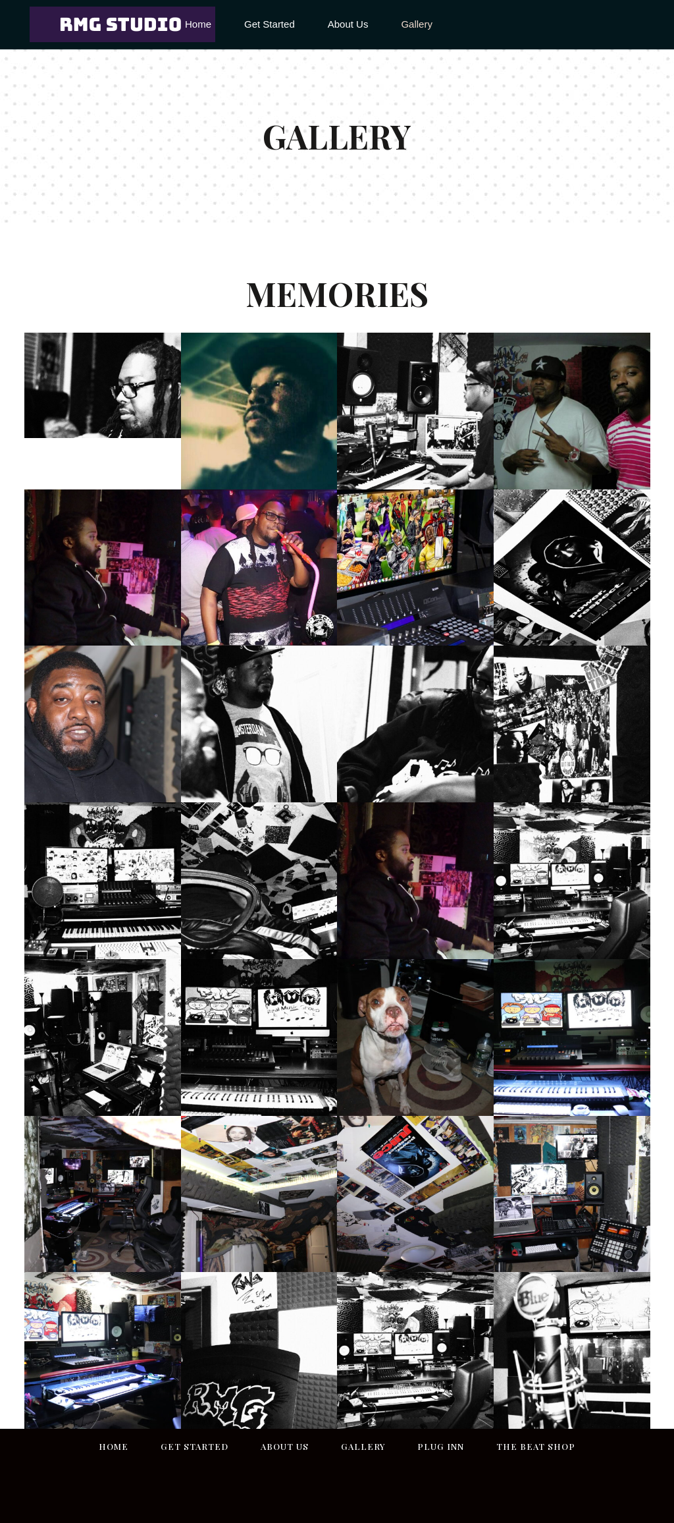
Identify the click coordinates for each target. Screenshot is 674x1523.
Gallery (363, 1446)
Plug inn (440, 1446)
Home (113, 1446)
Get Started (194, 1446)
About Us (285, 1446)
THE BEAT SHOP (535, 1446)
